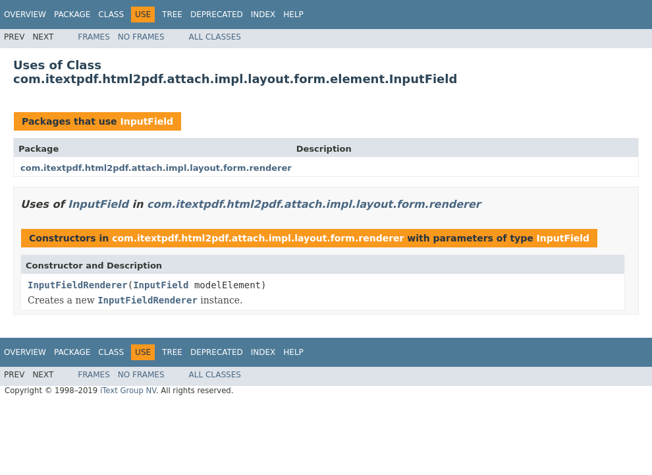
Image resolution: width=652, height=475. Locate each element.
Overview (25, 14)
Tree (172, 14)
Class (111, 14)
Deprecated (216, 14)
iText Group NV (128, 390)
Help (293, 14)
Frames (94, 37)
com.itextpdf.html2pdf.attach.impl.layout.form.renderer (156, 168)
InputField (146, 121)
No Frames (141, 37)
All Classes (215, 37)
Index (263, 14)
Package (72, 14)
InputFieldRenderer (78, 285)
